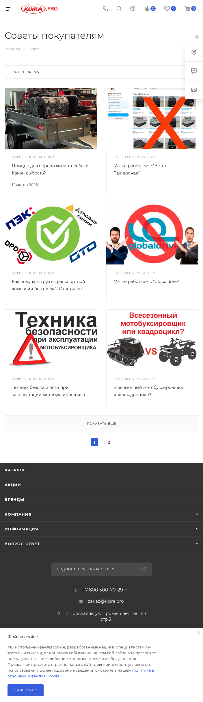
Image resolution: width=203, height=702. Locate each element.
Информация (21, 529)
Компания (18, 514)
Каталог (15, 470)
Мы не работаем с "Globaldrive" (146, 281)
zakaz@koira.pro (106, 601)
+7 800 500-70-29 (103, 590)
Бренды (14, 499)
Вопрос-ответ (22, 543)
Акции (13, 484)
